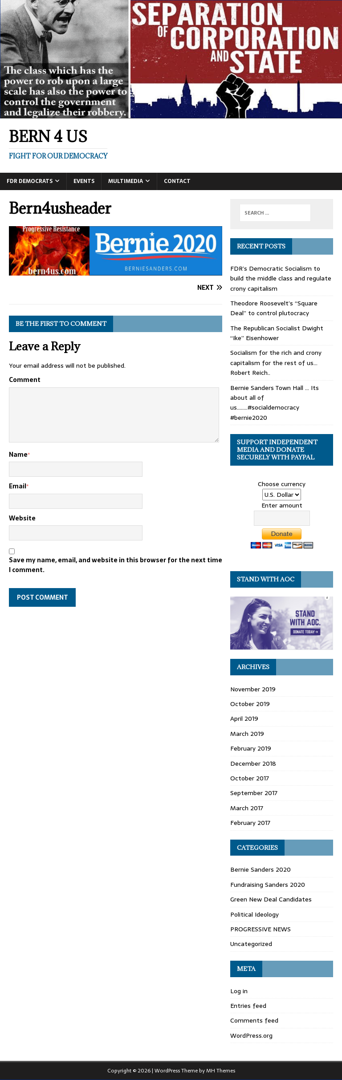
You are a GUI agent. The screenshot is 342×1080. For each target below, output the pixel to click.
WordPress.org (251, 1035)
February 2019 (250, 748)
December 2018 (253, 763)
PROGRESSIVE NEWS (260, 929)
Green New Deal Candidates (271, 899)
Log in (239, 991)
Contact (177, 181)
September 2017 (253, 793)
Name (18, 454)
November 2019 (253, 689)
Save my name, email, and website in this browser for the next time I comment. (115, 565)
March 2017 (246, 808)
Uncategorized (251, 944)
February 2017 (250, 823)
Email (17, 486)
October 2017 (249, 778)
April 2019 (244, 718)
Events (83, 181)
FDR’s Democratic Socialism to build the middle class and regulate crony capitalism (280, 278)
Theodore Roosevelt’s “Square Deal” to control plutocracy (274, 308)
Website (22, 518)
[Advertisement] (115, 680)
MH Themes (220, 1070)
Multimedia (125, 181)
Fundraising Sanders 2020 (267, 884)
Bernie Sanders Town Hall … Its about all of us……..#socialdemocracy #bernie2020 (274, 402)
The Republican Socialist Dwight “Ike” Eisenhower (276, 333)
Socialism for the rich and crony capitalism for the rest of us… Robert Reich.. (276, 363)
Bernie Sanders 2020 (260, 869)
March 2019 (247, 734)
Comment (25, 380)
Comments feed (254, 1020)
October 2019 (250, 704)
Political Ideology (254, 914)
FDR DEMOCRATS (30, 181)
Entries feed (248, 1006)
